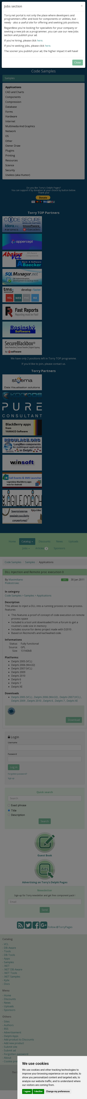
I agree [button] (27, 1091)
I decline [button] (38, 1091)
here (40, 40)
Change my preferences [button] (58, 1091)
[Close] (82, 6)
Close (77, 62)
